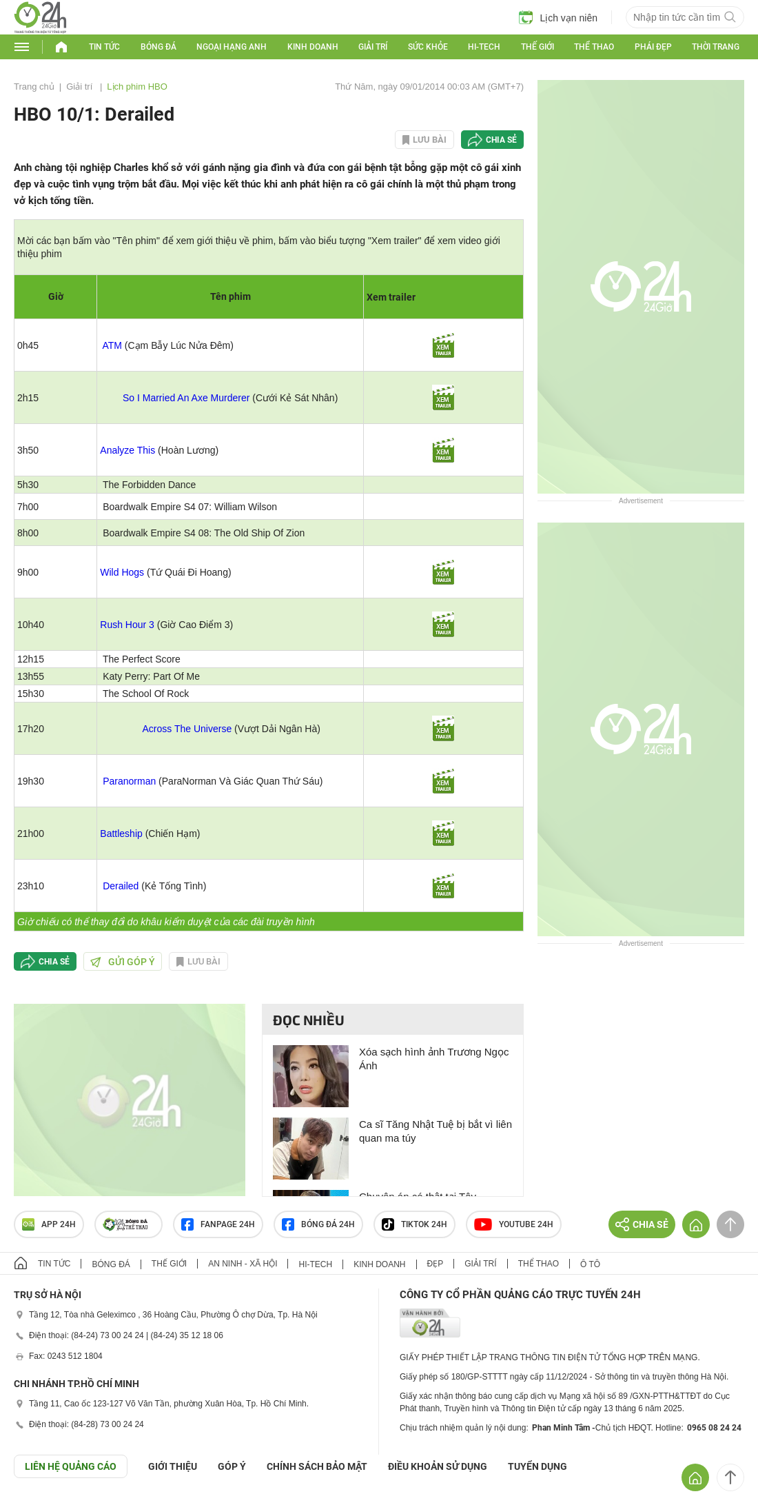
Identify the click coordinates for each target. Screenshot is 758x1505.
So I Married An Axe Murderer (186, 397)
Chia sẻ (501, 140)
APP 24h (49, 1224)
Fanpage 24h (218, 1224)
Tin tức (104, 47)
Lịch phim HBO (137, 86)
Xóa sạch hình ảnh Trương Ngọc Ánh (434, 1058)
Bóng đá (158, 47)
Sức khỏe (428, 47)
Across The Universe (187, 728)
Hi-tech (484, 47)
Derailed (121, 885)
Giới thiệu (172, 1466)
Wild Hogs (122, 572)
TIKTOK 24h (414, 1224)
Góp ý (232, 1466)
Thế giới (537, 47)
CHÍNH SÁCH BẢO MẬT (317, 1466)
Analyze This (127, 450)
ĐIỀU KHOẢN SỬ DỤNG (437, 1466)
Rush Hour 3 (127, 624)
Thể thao (594, 47)
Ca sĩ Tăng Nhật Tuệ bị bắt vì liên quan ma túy (435, 1131)
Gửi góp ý (122, 961)
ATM (112, 345)
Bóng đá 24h (318, 1224)
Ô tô (590, 1264)
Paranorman (129, 781)
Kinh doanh (312, 47)
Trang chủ (34, 86)
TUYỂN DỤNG (537, 1466)
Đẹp (435, 1264)
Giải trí (372, 47)
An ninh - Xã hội (242, 1264)
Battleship (121, 833)
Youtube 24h (513, 1224)
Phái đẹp (653, 47)
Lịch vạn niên (558, 17)
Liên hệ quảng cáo (70, 1466)
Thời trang (715, 47)
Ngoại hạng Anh (231, 47)
